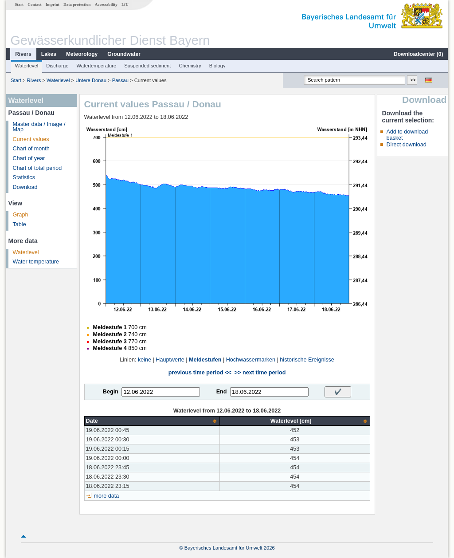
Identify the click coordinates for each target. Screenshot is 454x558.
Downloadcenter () (418, 54)
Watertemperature (97, 65)
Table (19, 224)
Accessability (106, 4)
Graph (20, 215)
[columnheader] (151, 421)
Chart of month (31, 148)
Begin (110, 392)
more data (106, 496)
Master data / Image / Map (39, 127)
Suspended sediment (147, 65)
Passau (120, 80)
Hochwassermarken (250, 360)
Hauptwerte (170, 360)
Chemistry (190, 65)
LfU (125, 4)
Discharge (57, 65)
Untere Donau (90, 80)
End (221, 392)
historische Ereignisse (307, 360)
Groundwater (124, 54)
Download (25, 187)
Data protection (76, 4)
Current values (31, 139)
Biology (217, 65)
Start (19, 4)
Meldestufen (205, 360)
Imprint (52, 4)
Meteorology (82, 54)
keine (144, 360)
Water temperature (36, 262)
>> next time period (260, 372)
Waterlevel (26, 65)
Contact (34, 4)
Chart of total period (37, 168)
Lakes (48, 54)
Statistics (24, 177)
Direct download (406, 144)
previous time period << (199, 372)
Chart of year (29, 158)
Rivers (23, 54)
